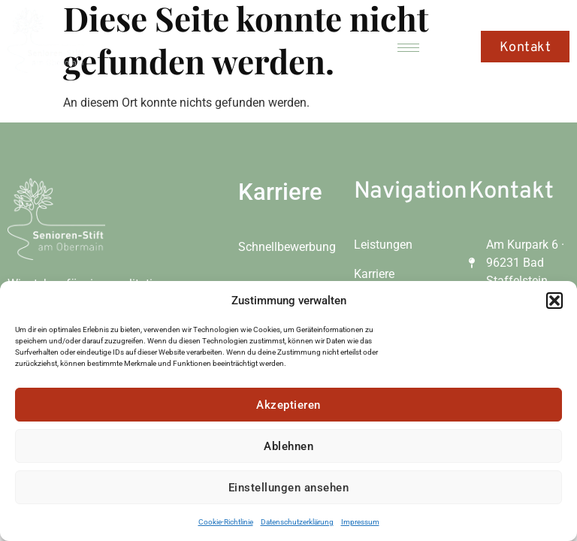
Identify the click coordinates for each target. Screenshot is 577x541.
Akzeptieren (288, 405)
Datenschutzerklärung (297, 522)
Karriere (280, 192)
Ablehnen (288, 446)
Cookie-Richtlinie (225, 522)
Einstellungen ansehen (288, 487)
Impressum (360, 522)
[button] (554, 300)
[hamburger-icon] (408, 48)
